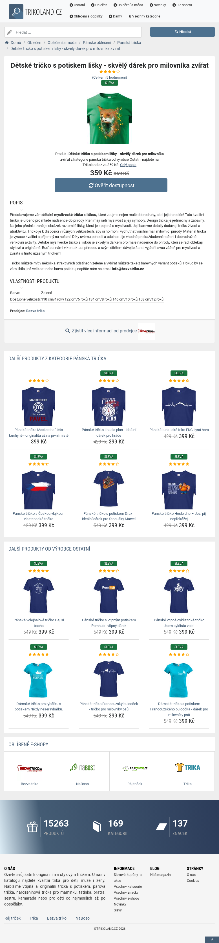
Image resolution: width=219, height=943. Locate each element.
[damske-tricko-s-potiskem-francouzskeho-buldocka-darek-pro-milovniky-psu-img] (179, 678)
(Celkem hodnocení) (109, 77)
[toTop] (212, 940)
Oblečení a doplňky (86, 16)
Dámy (115, 16)
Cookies (193, 881)
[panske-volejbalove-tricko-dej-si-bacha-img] (38, 595)
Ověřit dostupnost (110, 185)
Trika (34, 918)
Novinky (157, 5)
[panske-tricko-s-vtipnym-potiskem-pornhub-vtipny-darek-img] (109, 595)
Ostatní (77, 5)
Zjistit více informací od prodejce (109, 331)
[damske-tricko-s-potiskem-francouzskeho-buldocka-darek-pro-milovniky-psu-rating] (179, 654)
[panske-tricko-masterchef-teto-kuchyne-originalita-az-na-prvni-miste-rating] (38, 381)
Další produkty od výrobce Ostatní (49, 549)
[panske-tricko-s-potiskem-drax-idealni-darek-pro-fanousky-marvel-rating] (109, 464)
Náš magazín (160, 875)
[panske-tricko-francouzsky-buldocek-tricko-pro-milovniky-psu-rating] (109, 654)
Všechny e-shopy (127, 898)
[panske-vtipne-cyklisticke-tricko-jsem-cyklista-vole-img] (179, 595)
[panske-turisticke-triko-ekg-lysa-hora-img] (179, 404)
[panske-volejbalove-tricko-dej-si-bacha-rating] (38, 571)
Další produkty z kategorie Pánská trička (57, 358)
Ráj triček (13, 918)
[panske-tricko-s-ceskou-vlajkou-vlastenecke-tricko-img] (38, 488)
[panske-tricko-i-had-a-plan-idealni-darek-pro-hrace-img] (109, 404)
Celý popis (128, 165)
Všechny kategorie (144, 16)
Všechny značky (126, 893)
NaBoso (83, 918)
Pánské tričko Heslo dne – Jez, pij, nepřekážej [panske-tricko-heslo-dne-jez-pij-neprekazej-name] (179, 516)
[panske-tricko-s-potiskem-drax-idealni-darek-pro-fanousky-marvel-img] (109, 488)
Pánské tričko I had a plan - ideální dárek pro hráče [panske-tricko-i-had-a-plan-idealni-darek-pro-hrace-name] (109, 433)
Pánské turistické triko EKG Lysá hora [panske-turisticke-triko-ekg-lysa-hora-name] (179, 430)
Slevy (118, 910)
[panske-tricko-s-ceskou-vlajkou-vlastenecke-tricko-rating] (38, 464)
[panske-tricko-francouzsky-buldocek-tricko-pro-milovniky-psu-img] (109, 678)
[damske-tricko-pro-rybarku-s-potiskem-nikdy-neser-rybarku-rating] (38, 654)
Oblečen (98, 5)
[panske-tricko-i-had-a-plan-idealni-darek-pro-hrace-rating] (109, 381)
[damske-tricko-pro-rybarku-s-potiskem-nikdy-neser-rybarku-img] (38, 678)
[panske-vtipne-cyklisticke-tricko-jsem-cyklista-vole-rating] (179, 571)
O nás (191, 875)
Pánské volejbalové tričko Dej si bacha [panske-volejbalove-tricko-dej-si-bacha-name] (39, 623)
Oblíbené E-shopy (28, 744)
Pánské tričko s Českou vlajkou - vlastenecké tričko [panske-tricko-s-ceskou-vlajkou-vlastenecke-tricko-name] (39, 516)
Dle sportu (182, 5)
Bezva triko (35, 311)
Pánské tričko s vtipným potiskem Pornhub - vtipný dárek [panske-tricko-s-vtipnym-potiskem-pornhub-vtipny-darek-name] (109, 623)
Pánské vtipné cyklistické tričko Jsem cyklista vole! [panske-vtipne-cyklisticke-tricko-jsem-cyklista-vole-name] (179, 623)
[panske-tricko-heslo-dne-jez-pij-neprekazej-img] (179, 488)
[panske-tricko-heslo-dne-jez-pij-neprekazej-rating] (179, 464)
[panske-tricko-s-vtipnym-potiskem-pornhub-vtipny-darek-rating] (109, 571)
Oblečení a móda (128, 5)
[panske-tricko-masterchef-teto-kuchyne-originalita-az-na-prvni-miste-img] (38, 404)
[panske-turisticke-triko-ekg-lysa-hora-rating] (179, 381)
